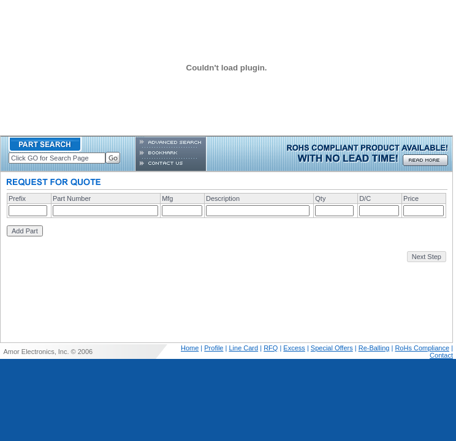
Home (190, 348)
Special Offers (332, 348)
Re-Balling (374, 348)
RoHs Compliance (422, 348)
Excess (294, 348)
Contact (441, 355)
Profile (213, 348)
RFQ (271, 348)
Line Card (243, 348)
